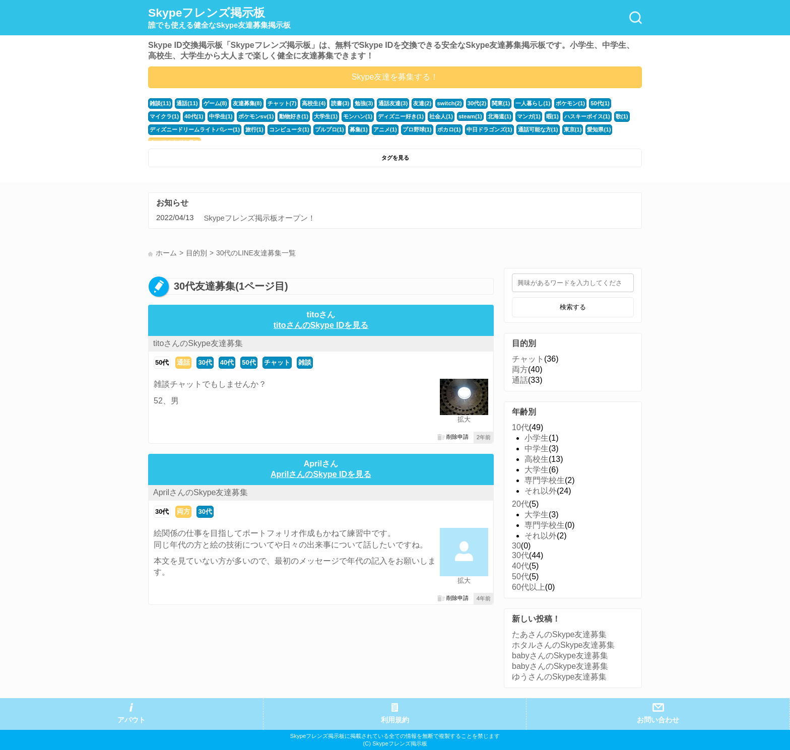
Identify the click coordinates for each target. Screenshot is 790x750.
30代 (205, 362)
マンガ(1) (528, 116)
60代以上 (528, 587)
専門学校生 (544, 480)
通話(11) (187, 103)
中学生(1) (220, 116)
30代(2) (476, 103)
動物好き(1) (293, 116)
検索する (573, 307)
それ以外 (540, 491)
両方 (183, 511)
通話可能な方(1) (537, 129)
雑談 (304, 362)
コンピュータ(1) (289, 129)
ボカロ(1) (448, 129)
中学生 (536, 448)
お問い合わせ (658, 720)
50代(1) (599, 103)
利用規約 (395, 720)
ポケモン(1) (569, 103)
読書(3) (340, 103)
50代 (162, 362)
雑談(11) (160, 103)
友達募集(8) (246, 103)
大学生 (536, 469)
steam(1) (470, 116)
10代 (520, 427)
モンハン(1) (357, 116)
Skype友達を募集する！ (395, 77)
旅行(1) (254, 129)
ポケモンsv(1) (256, 116)
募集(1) (359, 129)
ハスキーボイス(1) (587, 116)
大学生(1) (326, 116)
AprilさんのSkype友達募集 (200, 492)
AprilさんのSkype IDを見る (321, 474)
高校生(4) (313, 103)
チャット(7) (281, 103)
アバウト (131, 720)
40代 (227, 362)
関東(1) (500, 103)
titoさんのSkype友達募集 (198, 343)
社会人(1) (440, 116)
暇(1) (552, 116)
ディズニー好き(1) (401, 116)
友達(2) (422, 103)
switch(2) (449, 103)
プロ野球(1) (416, 129)
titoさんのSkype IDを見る (321, 325)
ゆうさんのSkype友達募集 (559, 676)
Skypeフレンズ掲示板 (219, 18)
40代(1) (194, 116)
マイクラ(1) (164, 116)
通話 (183, 362)
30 (516, 545)
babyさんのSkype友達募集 (560, 655)
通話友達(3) (393, 103)
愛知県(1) (599, 129)
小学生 (536, 438)
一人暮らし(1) (532, 103)
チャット (277, 362)
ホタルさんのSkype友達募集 (563, 645)
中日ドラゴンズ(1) (489, 129)
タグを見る (395, 158)
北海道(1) (499, 116)
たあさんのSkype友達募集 (559, 634)
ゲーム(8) (215, 103)
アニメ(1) (385, 129)
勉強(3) (364, 103)
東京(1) (572, 129)
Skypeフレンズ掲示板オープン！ (259, 218)
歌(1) (621, 116)
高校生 (536, 459)
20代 (520, 504)
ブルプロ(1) (329, 129)
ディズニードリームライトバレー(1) (195, 129)
